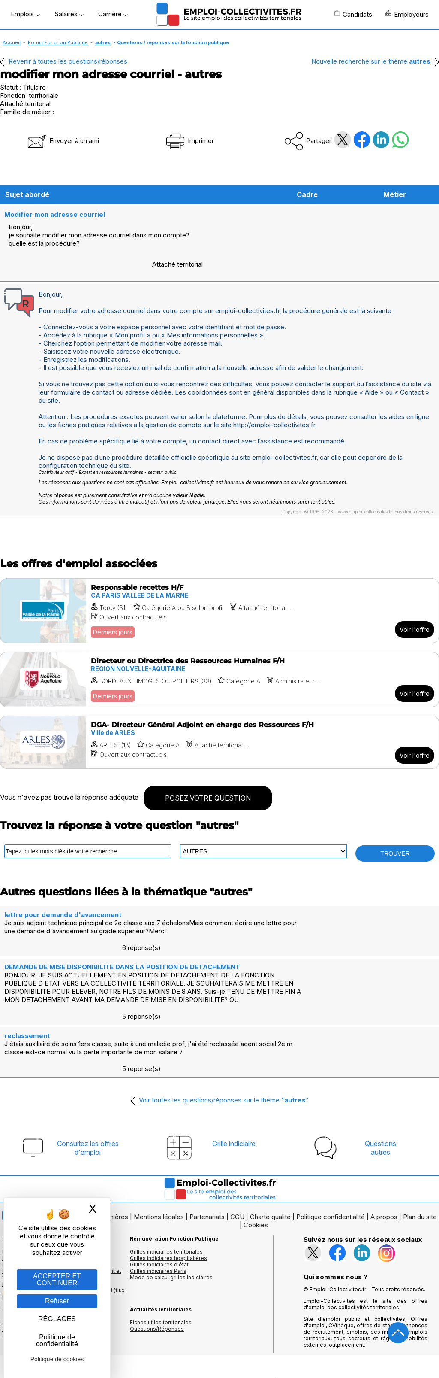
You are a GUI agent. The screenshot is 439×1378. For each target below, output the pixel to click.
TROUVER (394, 828)
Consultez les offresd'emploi (88, 1072)
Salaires (69, 14)
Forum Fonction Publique (58, 42)
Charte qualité (270, 1141)
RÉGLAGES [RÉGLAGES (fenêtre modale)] (57, 1319)
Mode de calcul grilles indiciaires (171, 1202)
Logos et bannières (99, 1141)
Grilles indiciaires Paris (158, 1195)
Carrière (113, 14)
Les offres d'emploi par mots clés (45, 1182)
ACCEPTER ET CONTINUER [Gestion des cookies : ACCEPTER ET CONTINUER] (57, 1279)
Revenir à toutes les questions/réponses (68, 61)
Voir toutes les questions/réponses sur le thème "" (224, 1024)
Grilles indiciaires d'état (159, 1189)
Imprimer (189, 141)
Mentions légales (159, 1141)
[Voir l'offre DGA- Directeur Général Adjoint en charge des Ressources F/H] (219, 717)
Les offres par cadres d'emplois (43, 1189)
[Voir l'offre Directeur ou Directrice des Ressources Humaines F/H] (219, 654)
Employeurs (407, 14)
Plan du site (420, 1141)
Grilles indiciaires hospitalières (168, 1182)
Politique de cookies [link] (57, 1359)
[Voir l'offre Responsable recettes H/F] (219, 585)
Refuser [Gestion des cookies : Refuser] (57, 1301)
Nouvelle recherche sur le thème (370, 61)
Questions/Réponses (157, 1253)
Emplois (25, 14)
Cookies (256, 1149)
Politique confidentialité (330, 1141)
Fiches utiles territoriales (161, 1247)
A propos (383, 1141)
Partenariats (207, 1141)
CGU (237, 1141)
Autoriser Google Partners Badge (219, 1357)
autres (103, 42)
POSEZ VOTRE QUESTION (208, 772)
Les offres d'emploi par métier (40, 1176)
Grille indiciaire (234, 1068)
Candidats (353, 14)
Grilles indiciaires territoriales (166, 1176)
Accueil (12, 42)
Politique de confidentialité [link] (57, 1340)
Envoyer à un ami (62, 141)
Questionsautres (380, 1072)
